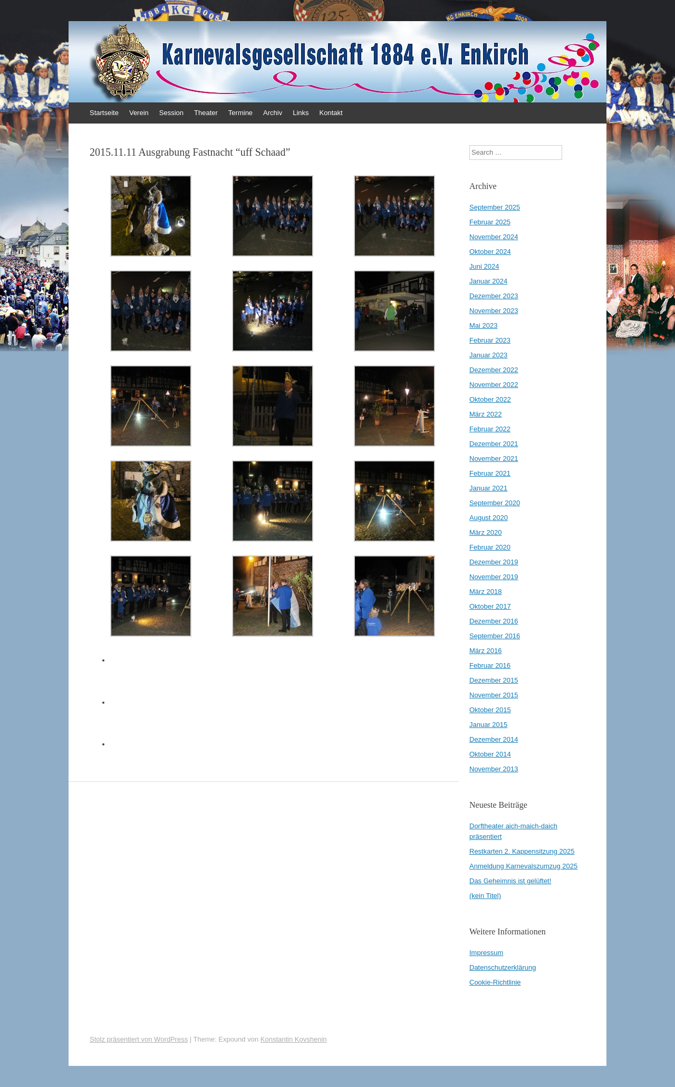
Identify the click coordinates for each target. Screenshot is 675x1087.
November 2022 (493, 385)
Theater (206, 113)
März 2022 (485, 414)
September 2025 (494, 207)
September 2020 (494, 503)
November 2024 (493, 237)
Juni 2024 (484, 266)
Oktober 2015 (490, 710)
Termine (240, 113)
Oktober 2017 (490, 606)
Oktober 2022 (490, 399)
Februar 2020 (489, 547)
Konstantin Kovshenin (294, 1039)
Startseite (104, 113)
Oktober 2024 (490, 252)
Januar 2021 (488, 488)
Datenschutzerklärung (502, 967)
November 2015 (493, 695)
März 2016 (485, 651)
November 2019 (493, 577)
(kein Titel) (485, 896)
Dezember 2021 (493, 444)
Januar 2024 (488, 281)
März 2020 (485, 532)
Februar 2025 (489, 222)
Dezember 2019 (493, 562)
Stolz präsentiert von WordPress (139, 1039)
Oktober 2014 (490, 754)
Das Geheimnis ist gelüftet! (510, 881)
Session (171, 113)
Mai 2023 (483, 325)
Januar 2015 (488, 725)
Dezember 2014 (493, 739)
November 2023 (493, 311)
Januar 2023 (488, 355)
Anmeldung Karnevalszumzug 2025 (523, 866)
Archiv (272, 113)
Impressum (486, 953)
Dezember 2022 (493, 370)
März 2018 (485, 592)
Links (300, 113)
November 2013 (493, 769)
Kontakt (331, 113)
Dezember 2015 (493, 680)
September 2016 (494, 636)
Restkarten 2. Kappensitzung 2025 (521, 851)
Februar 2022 (489, 429)
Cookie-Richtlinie (495, 982)
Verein (139, 113)
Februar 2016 (489, 665)
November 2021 (493, 458)
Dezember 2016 (493, 621)
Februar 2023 (489, 340)
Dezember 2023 (493, 296)
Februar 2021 (489, 473)
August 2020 (488, 518)
